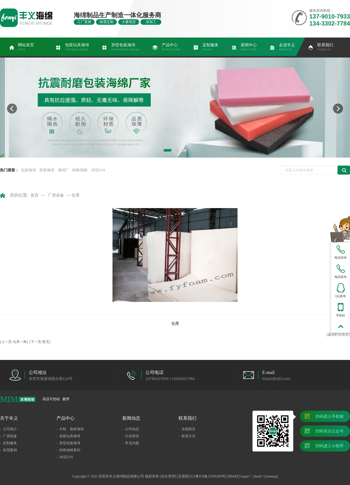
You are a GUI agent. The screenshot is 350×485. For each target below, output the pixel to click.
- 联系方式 (187, 436)
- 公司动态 (130, 429)
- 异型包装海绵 (68, 443)
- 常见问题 (130, 443)
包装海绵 (28, 170)
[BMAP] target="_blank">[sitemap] (252, 476)
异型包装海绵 (125, 47)
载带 (66, 399)
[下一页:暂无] (40, 342)
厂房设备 (56, 195)
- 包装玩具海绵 (68, 436)
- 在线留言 (187, 429)
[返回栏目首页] (338, 334)
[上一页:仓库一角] (14, 342)
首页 (34, 195)
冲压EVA (98, 170)
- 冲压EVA (64, 457)
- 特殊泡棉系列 (68, 450)
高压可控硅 (51, 399)
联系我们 (325, 47)
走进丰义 (287, 47)
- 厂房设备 (8, 436)
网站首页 (26, 47)
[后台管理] (168, 476)
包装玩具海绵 (77, 47)
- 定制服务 (8, 443)
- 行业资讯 (130, 436)
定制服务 (210, 47)
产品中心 (171, 47)
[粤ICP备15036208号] (210, 476)
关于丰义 (9, 418)
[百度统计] (185, 476)
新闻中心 (249, 47)
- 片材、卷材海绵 (70, 429)
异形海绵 (46, 170)
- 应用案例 (8, 450)
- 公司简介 (8, 429)
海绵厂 (63, 170)
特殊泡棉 (79, 170)
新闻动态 (131, 418)
